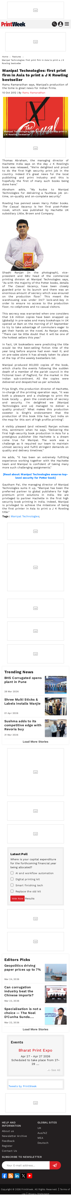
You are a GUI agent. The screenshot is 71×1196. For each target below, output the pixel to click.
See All (53, 1070)
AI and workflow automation (32, 873)
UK (39, 1127)
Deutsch (42, 1142)
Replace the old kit (25, 891)
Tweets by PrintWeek (23, 1086)
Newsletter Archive (14, 1135)
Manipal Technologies (25, 516)
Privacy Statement (38, 1194)
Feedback (8, 1140)
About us (8, 1131)
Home (5, 56)
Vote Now (17, 898)
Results (29, 898)
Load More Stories (35, 741)
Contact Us (9, 1150)
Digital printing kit (25, 879)
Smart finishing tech (26, 885)
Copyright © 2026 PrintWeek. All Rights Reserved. (29, 1189)
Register (7, 1145)
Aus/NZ (42, 1132)
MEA (40, 1137)
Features (16, 56)
